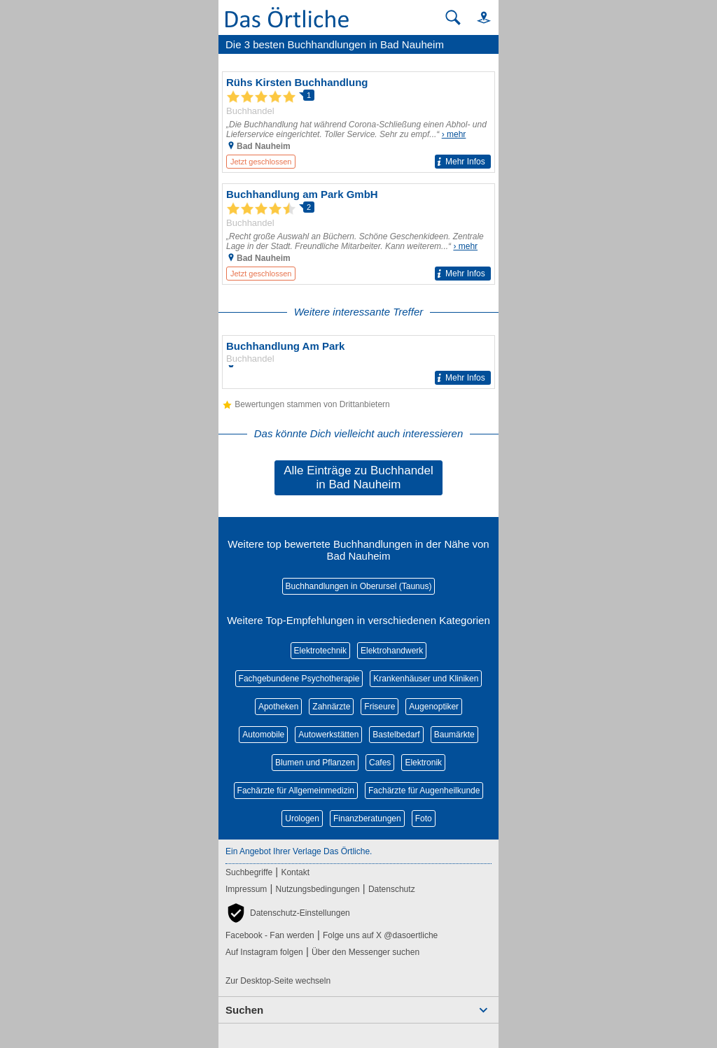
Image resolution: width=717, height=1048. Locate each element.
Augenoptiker (434, 706)
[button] (478, 17)
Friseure (379, 706)
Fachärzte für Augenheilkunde (424, 790)
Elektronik (423, 762)
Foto (423, 818)
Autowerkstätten (328, 734)
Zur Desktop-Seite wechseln (277, 981)
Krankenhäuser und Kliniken (425, 679)
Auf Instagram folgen (264, 952)
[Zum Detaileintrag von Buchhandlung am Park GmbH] (358, 234)
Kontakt (295, 872)
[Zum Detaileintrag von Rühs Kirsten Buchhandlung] (358, 122)
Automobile (263, 734)
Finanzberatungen (367, 818)
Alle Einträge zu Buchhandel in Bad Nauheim (358, 477)
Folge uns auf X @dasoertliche (380, 935)
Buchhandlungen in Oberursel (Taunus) (359, 586)
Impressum (246, 889)
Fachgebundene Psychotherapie (299, 679)
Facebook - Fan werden (269, 935)
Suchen (244, 1010)
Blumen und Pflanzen (315, 762)
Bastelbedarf (396, 734)
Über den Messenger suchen (365, 952)
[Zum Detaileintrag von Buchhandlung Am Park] (358, 362)
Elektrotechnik (320, 651)
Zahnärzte (331, 706)
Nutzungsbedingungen (318, 889)
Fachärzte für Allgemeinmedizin (295, 790)
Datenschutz (391, 889)
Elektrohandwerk (392, 651)
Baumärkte (454, 734)
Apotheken (278, 706)
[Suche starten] (453, 17)
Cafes (380, 762)
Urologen (302, 818)
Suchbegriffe (248, 872)
